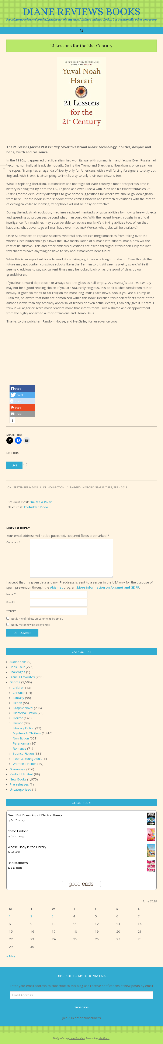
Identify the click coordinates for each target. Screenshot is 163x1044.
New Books (18, 779)
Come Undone (18, 831)
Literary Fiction (23, 728)
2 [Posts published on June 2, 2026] (31, 916)
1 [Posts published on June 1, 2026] (10, 916)
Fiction (17, 703)
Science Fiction (23, 753)
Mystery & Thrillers (27, 733)
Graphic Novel (23, 708)
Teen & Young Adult (27, 758)
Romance (19, 748)
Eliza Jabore (16, 867)
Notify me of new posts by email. (30, 625)
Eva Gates (15, 851)
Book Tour (17, 667)
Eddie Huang (17, 836)
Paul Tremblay (18, 820)
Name (11, 594)
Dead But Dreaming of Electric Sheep (35, 815)
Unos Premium (77, 1038)
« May (10, 956)
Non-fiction (56, 487)
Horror (18, 718)
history (88, 487)
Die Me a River (41, 502)
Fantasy (18, 698)
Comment (13, 542)
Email (10, 602)
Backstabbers (18, 863)
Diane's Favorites (22, 677)
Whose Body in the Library (27, 847)
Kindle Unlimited (21, 774)
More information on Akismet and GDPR (108, 587)
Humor (18, 723)
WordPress (103, 1038)
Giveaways (17, 769)
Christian (19, 692)
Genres (15, 682)
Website (11, 611)
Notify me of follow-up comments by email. (37, 618)
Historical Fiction (25, 713)
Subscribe (81, 1007)
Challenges (17, 672)
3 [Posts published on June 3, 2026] (53, 916)
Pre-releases (19, 784)
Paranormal (21, 743)
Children (18, 687)
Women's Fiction (25, 763)
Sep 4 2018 (120, 487)
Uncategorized (20, 789)
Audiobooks (18, 662)
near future (103, 487)
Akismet (56, 587)
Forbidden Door (36, 507)
